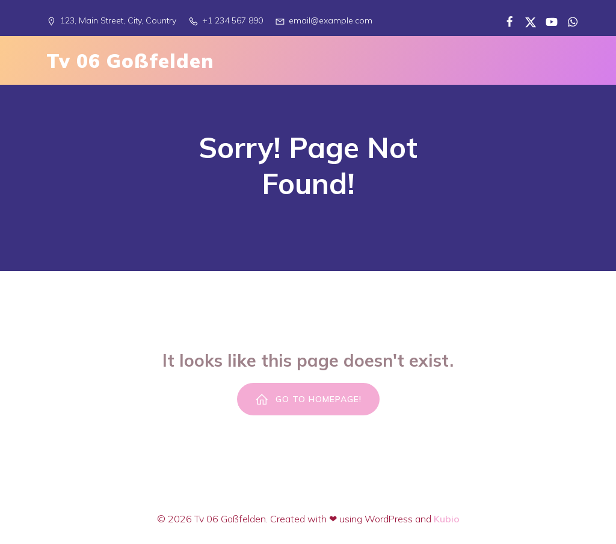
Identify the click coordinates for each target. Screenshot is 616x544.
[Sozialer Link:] (505, 21)
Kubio (447, 519)
